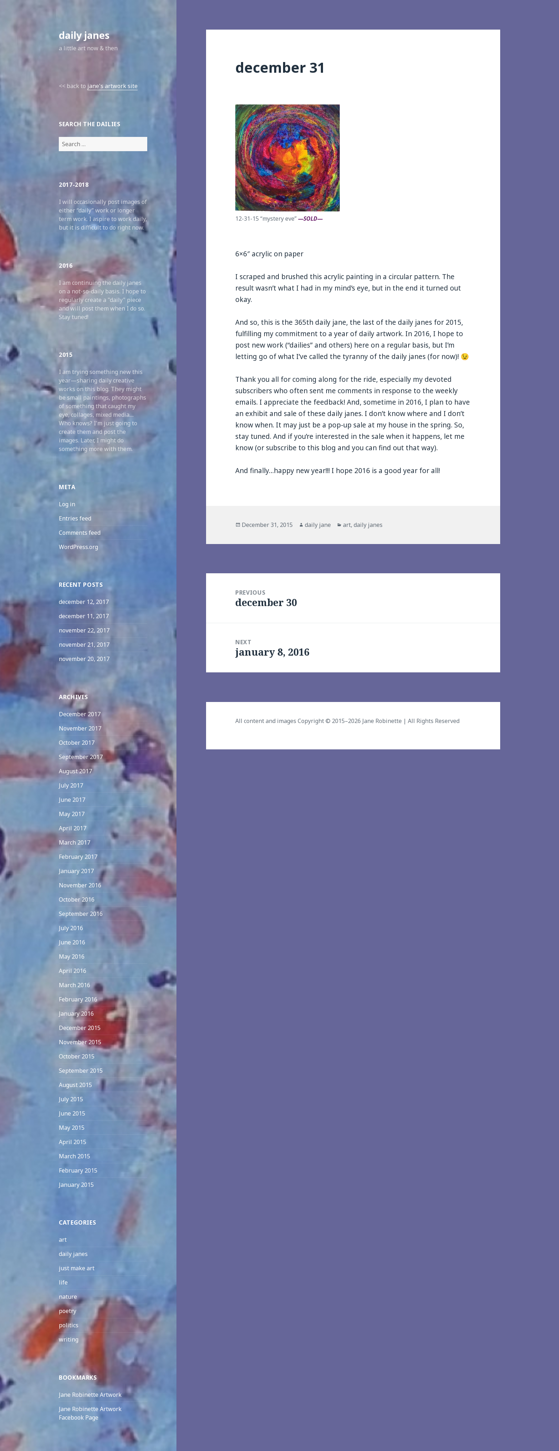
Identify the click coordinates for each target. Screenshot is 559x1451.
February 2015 (78, 1170)
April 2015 (72, 1142)
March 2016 (74, 985)
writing (68, 1339)
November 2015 (80, 1042)
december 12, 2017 (84, 602)
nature (68, 1297)
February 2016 (78, 999)
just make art (76, 1268)
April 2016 (72, 971)
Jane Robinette (382, 721)
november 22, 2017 (84, 630)
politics (68, 1325)
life (63, 1282)
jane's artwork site (112, 86)
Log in (67, 504)
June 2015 (72, 1113)
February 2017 (78, 857)
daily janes (84, 35)
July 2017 (71, 785)
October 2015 (76, 1056)
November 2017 (80, 728)
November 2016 (80, 885)
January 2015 (76, 1185)
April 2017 (72, 828)
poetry (67, 1311)
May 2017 (71, 814)
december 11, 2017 (84, 616)
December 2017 (80, 714)
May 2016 (71, 956)
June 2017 (72, 800)
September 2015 (81, 1071)
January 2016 (76, 1013)
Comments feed (80, 533)
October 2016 (76, 899)
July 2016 (71, 928)
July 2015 (71, 1099)
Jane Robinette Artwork (90, 1395)
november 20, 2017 (84, 659)
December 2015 (80, 1028)
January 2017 (76, 871)
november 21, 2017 (84, 644)
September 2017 (81, 757)
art (63, 1240)
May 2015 (71, 1128)
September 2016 (81, 914)
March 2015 (74, 1156)
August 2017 (75, 771)
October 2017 (76, 743)
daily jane (318, 525)
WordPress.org (78, 547)
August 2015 (75, 1085)
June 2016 (72, 942)
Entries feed (75, 518)
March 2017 (74, 842)
